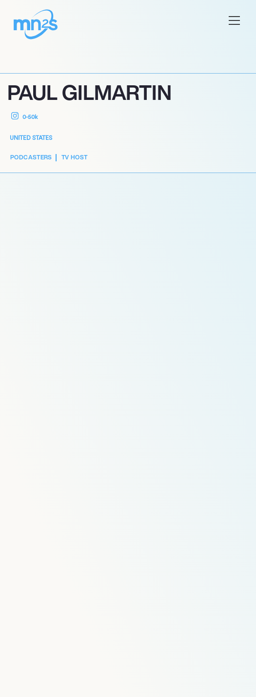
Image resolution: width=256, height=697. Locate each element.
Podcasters (31, 157)
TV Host (74, 157)
